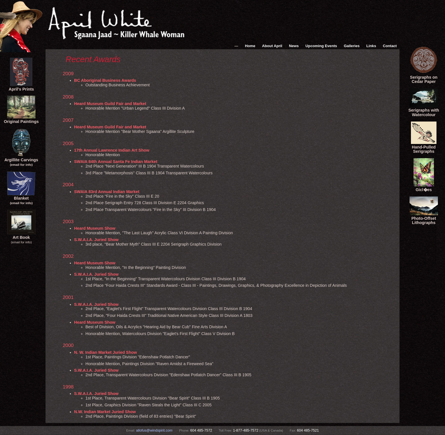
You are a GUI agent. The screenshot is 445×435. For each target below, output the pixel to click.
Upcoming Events (321, 46)
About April (272, 46)
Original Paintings (21, 119)
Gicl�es (424, 187)
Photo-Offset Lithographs (424, 218)
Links (371, 46)
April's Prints (21, 86)
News (294, 46)
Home (250, 46)
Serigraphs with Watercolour (423, 110)
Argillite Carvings (21, 159)
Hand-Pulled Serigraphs (424, 147)
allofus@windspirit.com (154, 430)
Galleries (352, 46)
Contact (390, 46)
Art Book (21, 235)
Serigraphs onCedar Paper (424, 77)
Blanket (21, 198)
